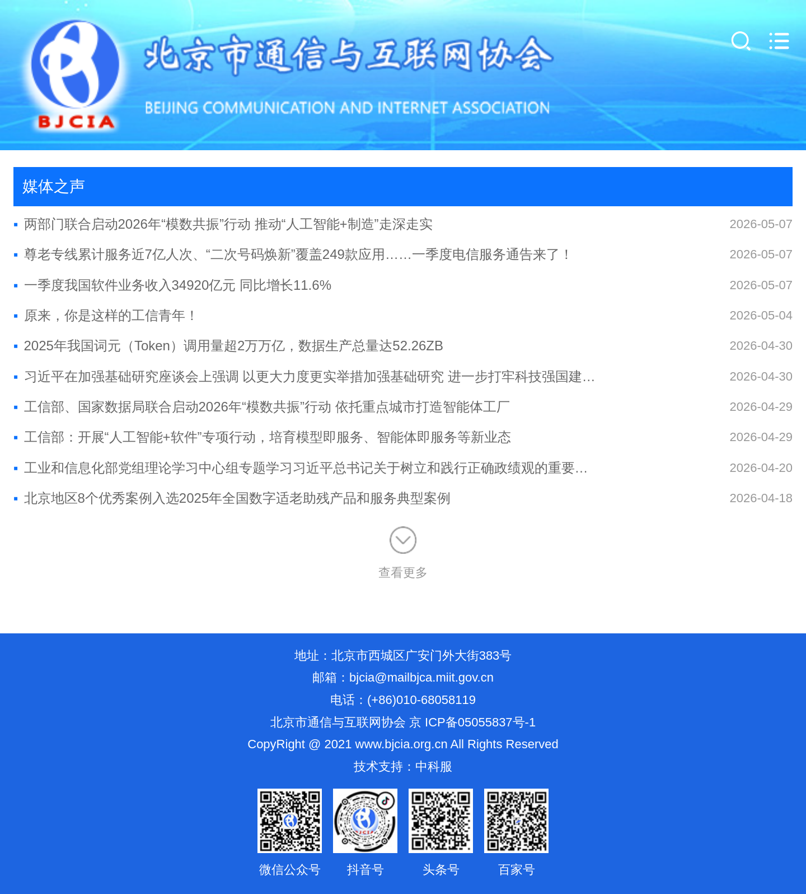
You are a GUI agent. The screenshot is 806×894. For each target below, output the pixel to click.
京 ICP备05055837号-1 (472, 722)
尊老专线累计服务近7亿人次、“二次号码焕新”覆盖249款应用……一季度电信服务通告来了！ (293, 254)
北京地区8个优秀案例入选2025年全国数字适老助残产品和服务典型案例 (232, 498)
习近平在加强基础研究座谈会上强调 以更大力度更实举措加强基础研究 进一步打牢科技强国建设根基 (305, 376)
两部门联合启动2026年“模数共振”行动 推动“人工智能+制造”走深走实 (223, 223)
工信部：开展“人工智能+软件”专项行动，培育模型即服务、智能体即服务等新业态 (262, 436)
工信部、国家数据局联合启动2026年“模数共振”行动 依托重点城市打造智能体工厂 (261, 406)
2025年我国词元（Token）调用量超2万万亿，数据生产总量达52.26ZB (228, 345)
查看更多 (403, 553)
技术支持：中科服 (403, 766)
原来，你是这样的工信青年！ (106, 315)
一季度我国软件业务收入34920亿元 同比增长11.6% (172, 285)
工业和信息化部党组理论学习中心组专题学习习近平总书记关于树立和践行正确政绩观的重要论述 (305, 467)
